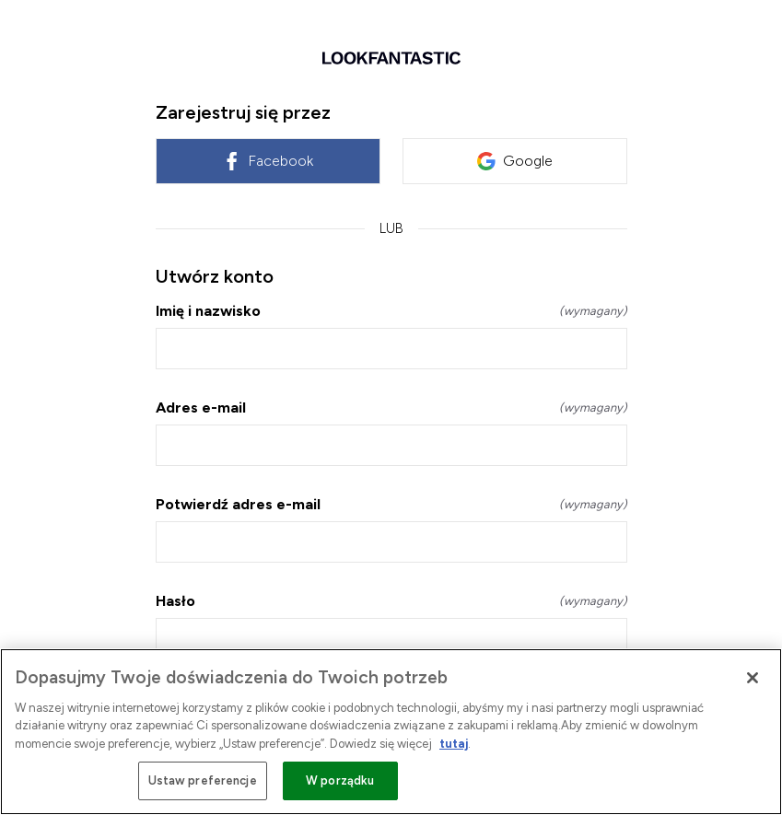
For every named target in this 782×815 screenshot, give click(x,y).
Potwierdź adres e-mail (391, 504)
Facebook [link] (267, 161)
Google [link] (515, 161)
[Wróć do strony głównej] (391, 58)
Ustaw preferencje (202, 780)
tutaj (453, 744)
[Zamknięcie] (752, 678)
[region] (391, 731)
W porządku (340, 780)
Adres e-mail (391, 407)
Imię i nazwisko (391, 311)
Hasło (391, 601)
